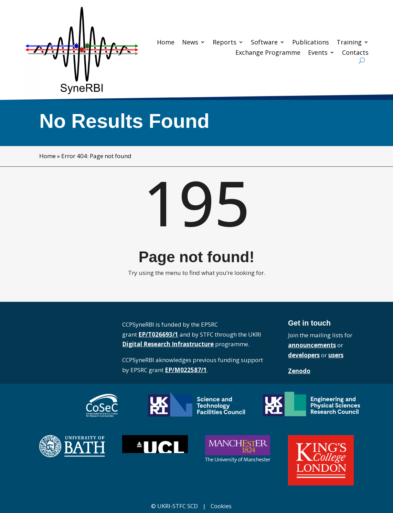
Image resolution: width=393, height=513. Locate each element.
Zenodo (299, 371)
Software (264, 43)
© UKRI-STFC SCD (174, 506)
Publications (310, 43)
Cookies (221, 506)
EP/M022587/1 (186, 370)
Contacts (355, 53)
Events (318, 53)
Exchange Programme (267, 53)
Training (349, 43)
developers (304, 355)
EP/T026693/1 (158, 334)
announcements (312, 345)
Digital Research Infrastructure (168, 344)
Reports (224, 43)
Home (165, 43)
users (335, 355)
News (190, 43)
